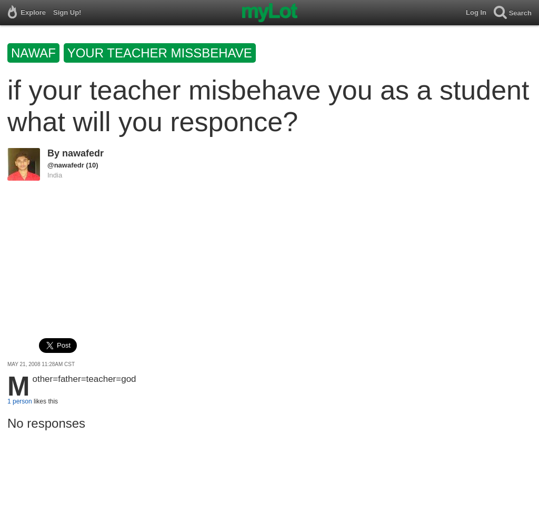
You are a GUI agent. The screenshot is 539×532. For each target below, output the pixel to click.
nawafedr (83, 153)
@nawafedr (65, 165)
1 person (19, 401)
